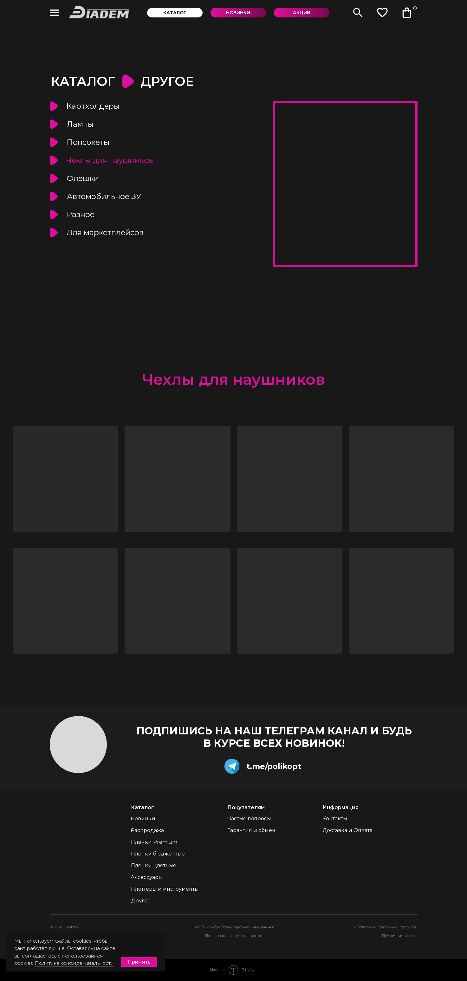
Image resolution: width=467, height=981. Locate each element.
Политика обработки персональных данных (233, 927)
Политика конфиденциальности (74, 963)
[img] (54, 12)
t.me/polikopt (273, 766)
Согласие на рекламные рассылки (386, 927)
